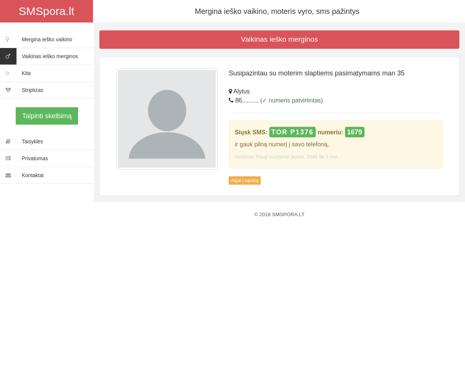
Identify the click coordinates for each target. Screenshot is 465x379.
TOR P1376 (293, 132)
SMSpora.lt (46, 11)
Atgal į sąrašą (244, 180)
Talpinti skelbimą (47, 116)
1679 (354, 132)
